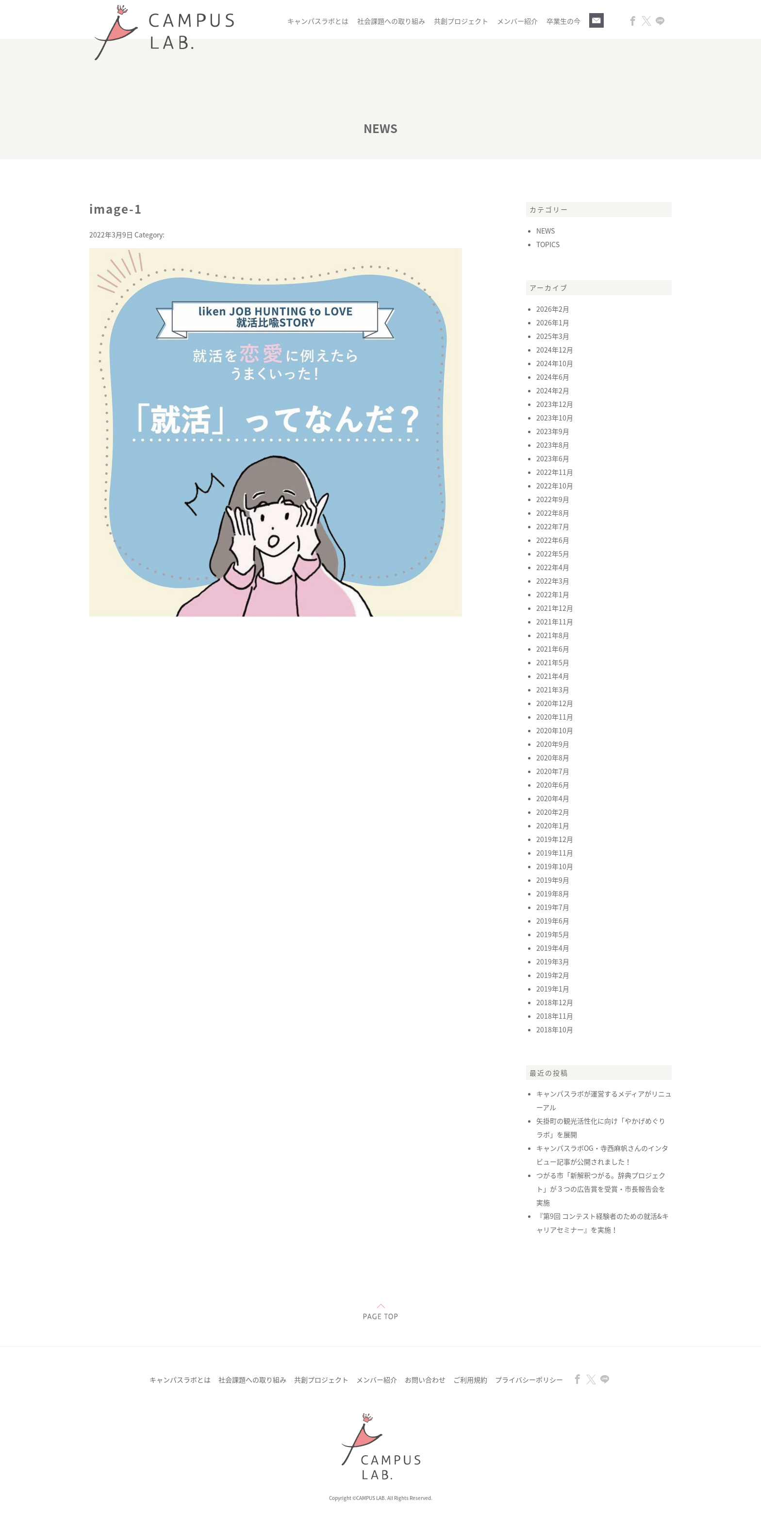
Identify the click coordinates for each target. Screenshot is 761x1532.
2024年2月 (552, 390)
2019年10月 (554, 866)
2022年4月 (552, 567)
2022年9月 (552, 499)
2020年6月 (552, 785)
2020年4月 (552, 798)
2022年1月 (552, 594)
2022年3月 (552, 581)
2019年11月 (554, 853)
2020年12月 (554, 703)
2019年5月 (552, 934)
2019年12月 (554, 839)
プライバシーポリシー (529, 1379)
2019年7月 (552, 907)
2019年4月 (552, 948)
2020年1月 (552, 825)
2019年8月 (552, 893)
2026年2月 (552, 309)
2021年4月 (552, 676)
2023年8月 (552, 445)
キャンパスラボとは (317, 21)
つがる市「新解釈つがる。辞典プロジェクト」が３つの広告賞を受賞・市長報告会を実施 (600, 1188)
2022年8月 (552, 513)
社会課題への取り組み (391, 21)
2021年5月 (552, 662)
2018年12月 (554, 1002)
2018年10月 (554, 1029)
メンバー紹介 (517, 21)
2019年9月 (552, 880)
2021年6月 (552, 649)
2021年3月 (552, 689)
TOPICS (548, 244)
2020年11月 (554, 717)
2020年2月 (552, 812)
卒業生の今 (563, 21)
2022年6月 (552, 540)
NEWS (545, 231)
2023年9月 (552, 431)
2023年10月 (554, 417)
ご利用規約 (470, 1379)
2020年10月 (554, 730)
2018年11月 (554, 1016)
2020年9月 (552, 744)
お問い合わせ (425, 1379)
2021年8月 (552, 635)
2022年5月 (552, 553)
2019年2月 (552, 975)
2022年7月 (552, 526)
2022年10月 (554, 485)
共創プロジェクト (461, 21)
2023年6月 (552, 458)
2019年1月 (552, 988)
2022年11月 (554, 472)
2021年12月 (554, 608)
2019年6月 (552, 921)
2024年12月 (554, 349)
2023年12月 (554, 404)
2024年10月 (554, 363)
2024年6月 (552, 377)
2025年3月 (552, 336)
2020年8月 (552, 757)
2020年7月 (552, 771)
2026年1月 (552, 322)
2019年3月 (552, 961)
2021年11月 (554, 621)
